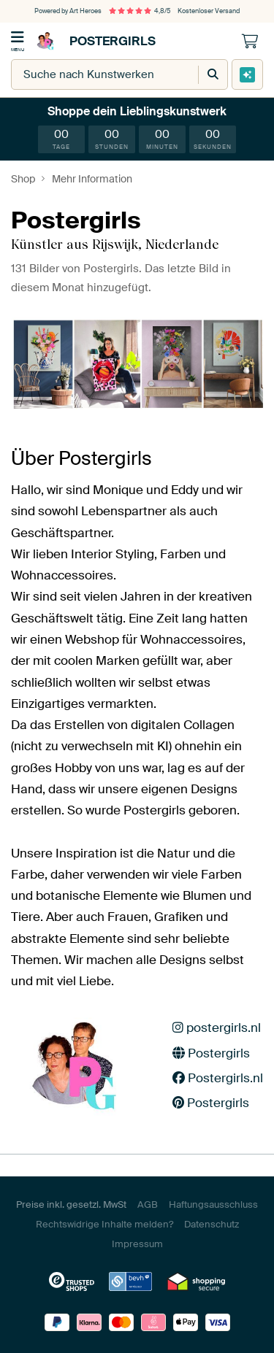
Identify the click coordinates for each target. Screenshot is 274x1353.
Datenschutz (211, 1224)
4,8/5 (139, 11)
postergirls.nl (216, 1027)
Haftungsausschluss (213, 1204)
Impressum (137, 1244)
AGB (147, 1204)
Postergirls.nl (217, 1078)
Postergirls (94, 41)
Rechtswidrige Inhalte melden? (104, 1224)
